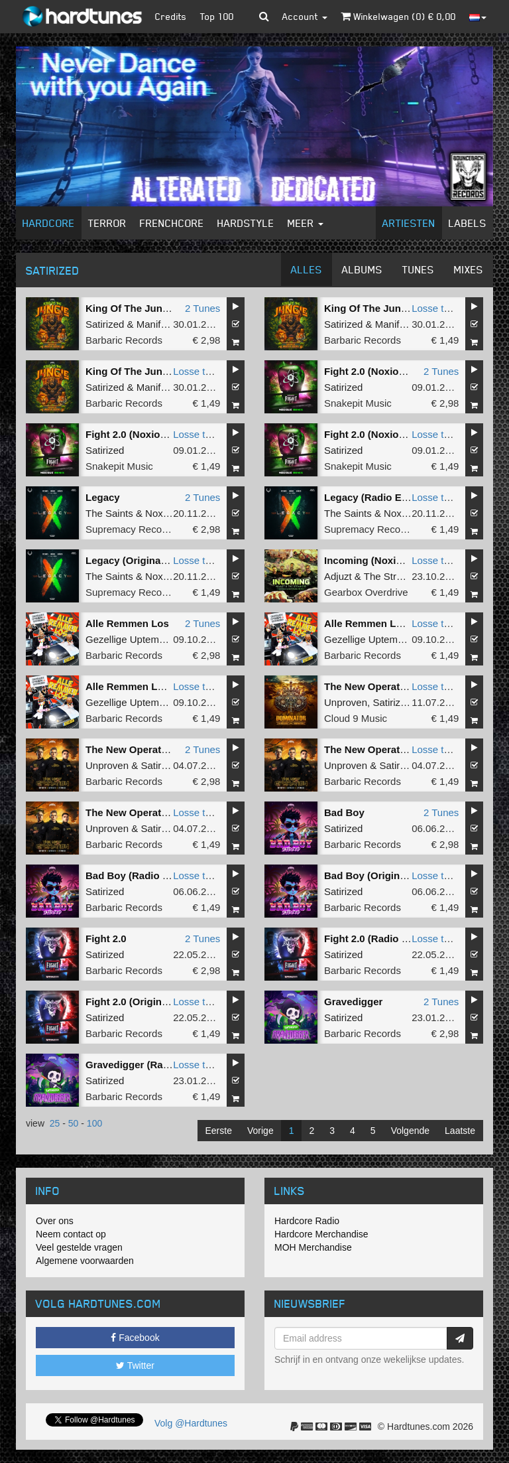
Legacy (102, 497)
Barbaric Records (123, 340)
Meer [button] (305, 223)
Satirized (104, 324)
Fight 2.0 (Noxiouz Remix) (384, 371)
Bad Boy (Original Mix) (377, 875)
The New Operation (369, 686)
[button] (264, 16)
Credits (171, 16)
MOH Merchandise (313, 1247)
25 (55, 1123)
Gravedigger (353, 1001)
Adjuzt (338, 576)
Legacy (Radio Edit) (370, 497)
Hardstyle (245, 223)
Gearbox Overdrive (366, 592)
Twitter (135, 1365)
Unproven (345, 702)
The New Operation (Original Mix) (164, 812)
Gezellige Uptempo (127, 639)
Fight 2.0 (106, 938)
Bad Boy (344, 812)
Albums (362, 269)
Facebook (135, 1337)
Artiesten (408, 223)
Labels (467, 223)
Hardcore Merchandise (321, 1234)
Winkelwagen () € (398, 16)
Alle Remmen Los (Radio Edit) (395, 623)
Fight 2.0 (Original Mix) (139, 1001)
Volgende (410, 1130)
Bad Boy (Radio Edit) (134, 875)
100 (94, 1123)
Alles (306, 269)
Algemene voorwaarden (85, 1260)
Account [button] (304, 16)
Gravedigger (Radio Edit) (144, 1064)
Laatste (460, 1130)
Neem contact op (71, 1234)
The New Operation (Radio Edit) (398, 749)
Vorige (260, 1130)
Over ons (55, 1221)
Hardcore (49, 223)
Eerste (218, 1130)
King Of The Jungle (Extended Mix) (167, 371)
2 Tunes (202, 308)
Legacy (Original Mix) (135, 560)
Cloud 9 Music (355, 718)
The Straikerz (393, 576)
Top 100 (217, 16)
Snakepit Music (358, 403)
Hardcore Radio (306, 1221)
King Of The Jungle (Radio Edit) (399, 308)
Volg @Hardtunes (190, 1423)
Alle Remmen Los (127, 623)
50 (73, 1123)
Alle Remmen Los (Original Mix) (160, 686)
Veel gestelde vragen (79, 1247)
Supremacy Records (130, 529)
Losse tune (436, 308)
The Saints (109, 513)
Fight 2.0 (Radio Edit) (374, 938)
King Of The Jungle (131, 308)
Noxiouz (163, 513)
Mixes (468, 269)
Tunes (418, 269)
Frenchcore (172, 223)
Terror (107, 223)
